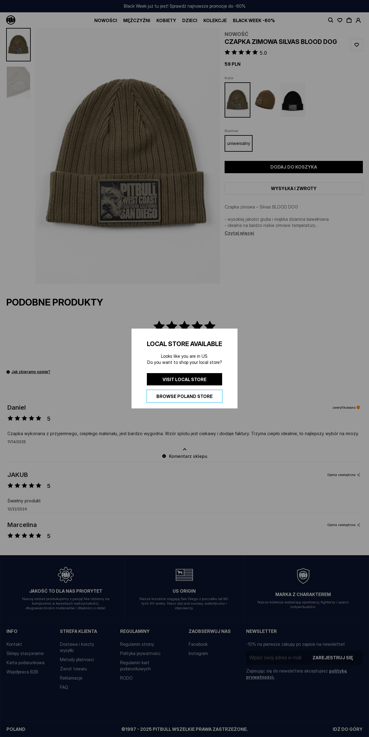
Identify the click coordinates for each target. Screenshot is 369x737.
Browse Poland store (184, 396)
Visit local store (184, 379)
